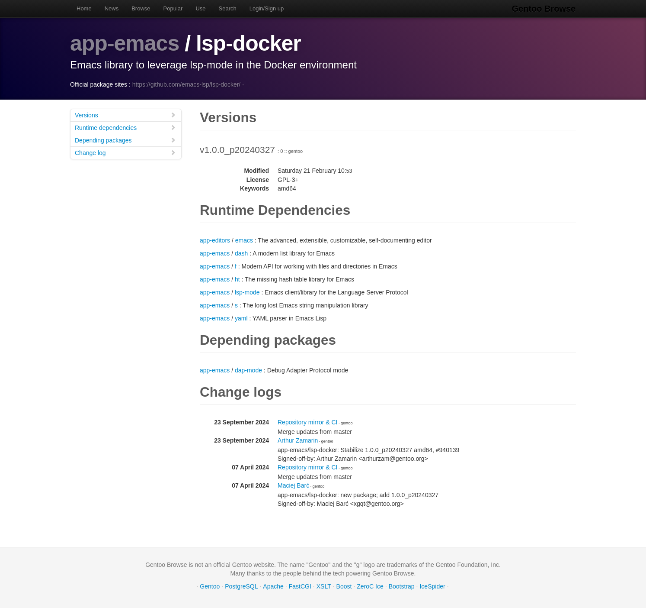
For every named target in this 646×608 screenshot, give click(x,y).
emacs (244, 240)
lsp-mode (247, 292)
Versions (125, 115)
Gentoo (210, 586)
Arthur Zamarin (298, 440)
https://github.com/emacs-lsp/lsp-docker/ (186, 84)
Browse (140, 8)
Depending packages (125, 140)
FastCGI (300, 586)
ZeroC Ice (370, 586)
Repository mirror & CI (307, 422)
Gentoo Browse (544, 8)
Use (200, 8)
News (112, 8)
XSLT (324, 586)
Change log (125, 152)
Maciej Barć (293, 485)
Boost (344, 586)
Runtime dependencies (125, 127)
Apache (273, 586)
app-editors (215, 240)
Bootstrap (402, 586)
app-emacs (124, 43)
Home (84, 8)
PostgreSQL (241, 586)
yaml (241, 318)
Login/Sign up (266, 8)
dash (241, 253)
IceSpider (432, 586)
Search (228, 8)
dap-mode (248, 370)
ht (237, 279)
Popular (173, 8)
